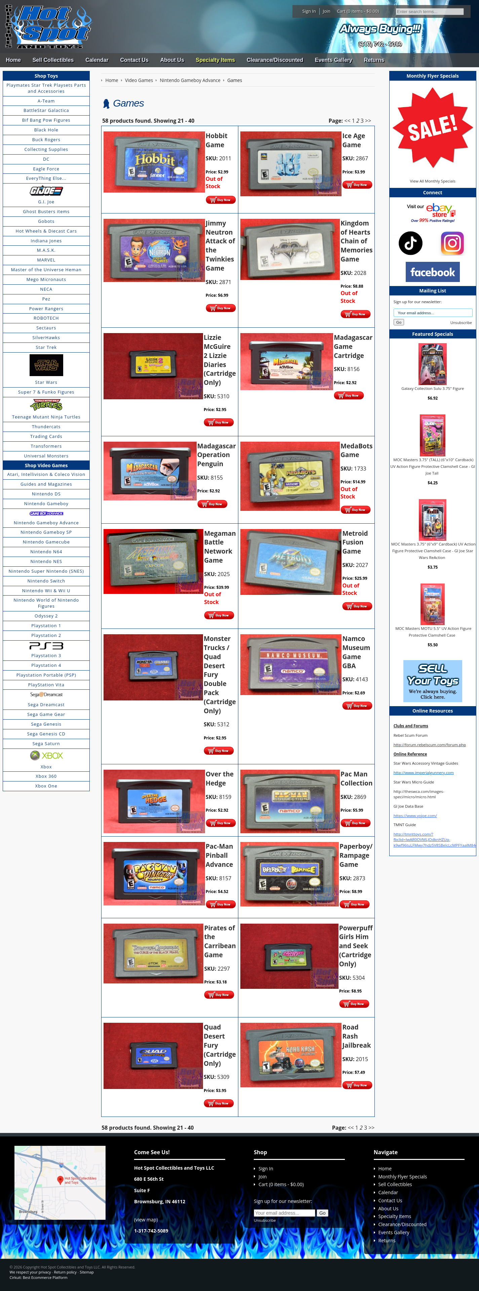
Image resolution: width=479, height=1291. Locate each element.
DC (46, 159)
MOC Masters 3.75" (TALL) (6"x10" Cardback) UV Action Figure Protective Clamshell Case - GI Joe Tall (432, 466)
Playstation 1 (46, 625)
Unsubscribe (461, 322)
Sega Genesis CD (46, 734)
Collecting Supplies (46, 149)
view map (145, 1219)
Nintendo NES (46, 561)
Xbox (46, 767)
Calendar (96, 60)
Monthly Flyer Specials (402, 1176)
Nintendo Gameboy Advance (46, 523)
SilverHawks (46, 337)
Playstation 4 (46, 665)
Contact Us (134, 60)
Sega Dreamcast (46, 704)
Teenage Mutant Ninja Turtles (46, 417)
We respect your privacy (30, 1272)
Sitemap (87, 1272)
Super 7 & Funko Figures (46, 392)
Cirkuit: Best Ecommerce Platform (39, 1277)
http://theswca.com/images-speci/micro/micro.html (419, 794)
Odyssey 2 (46, 616)
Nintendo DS (46, 494)
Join (326, 11)
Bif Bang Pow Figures (46, 120)
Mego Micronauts (46, 279)
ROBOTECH (46, 318)
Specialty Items (215, 60)
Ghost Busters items (46, 211)
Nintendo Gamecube (46, 542)
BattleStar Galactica (46, 110)
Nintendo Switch (46, 581)
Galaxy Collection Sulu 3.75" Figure (432, 388)
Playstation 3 (46, 655)
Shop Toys (46, 76)
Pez (46, 299)
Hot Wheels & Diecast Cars (46, 231)
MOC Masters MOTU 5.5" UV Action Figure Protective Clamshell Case (433, 632)
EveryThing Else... (46, 178)
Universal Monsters (46, 456)
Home (13, 60)
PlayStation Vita (46, 685)
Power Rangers (46, 309)
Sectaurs (46, 328)
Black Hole (46, 130)
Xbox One (46, 786)
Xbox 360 (46, 776)
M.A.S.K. (46, 250)
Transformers (46, 446)
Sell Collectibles (53, 60)
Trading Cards (46, 436)
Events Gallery (333, 60)
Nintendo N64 (46, 552)
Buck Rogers (46, 139)
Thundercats (46, 426)
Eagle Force (46, 169)
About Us (172, 60)
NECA (46, 289)
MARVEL (46, 260)
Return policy (65, 1272)
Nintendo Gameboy (46, 503)
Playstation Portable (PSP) (46, 675)
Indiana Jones (46, 241)
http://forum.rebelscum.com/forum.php (430, 744)
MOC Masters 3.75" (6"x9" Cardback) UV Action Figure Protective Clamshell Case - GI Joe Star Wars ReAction (433, 550)
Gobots (46, 221)
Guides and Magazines (46, 484)
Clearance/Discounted (275, 60)
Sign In (309, 11)
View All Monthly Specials (432, 181)
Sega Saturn (46, 743)
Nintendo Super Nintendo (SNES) (46, 571)
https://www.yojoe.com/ (415, 815)
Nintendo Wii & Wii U (46, 591)
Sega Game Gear (46, 714)
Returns (374, 60)
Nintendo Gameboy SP (46, 532)
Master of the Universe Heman (46, 270)
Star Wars (46, 382)
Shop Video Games (46, 465)
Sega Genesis (46, 724)
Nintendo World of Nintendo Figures (46, 603)
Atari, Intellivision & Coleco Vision (46, 474)
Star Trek (46, 347)
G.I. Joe (46, 202)
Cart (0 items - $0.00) (358, 11)
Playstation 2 (46, 635)
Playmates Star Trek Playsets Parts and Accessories (46, 88)
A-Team (46, 101)
